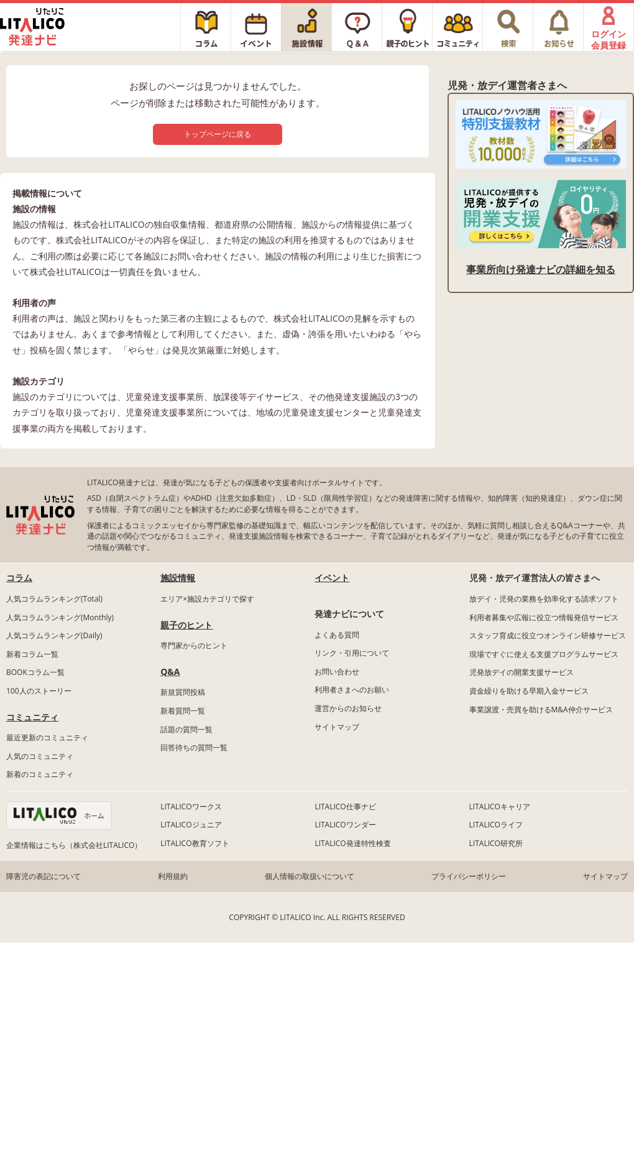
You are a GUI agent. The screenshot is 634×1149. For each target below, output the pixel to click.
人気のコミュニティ (39, 756)
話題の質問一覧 (186, 729)
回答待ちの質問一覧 (193, 747)
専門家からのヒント (193, 645)
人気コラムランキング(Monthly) (60, 617)
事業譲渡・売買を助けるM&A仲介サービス (541, 709)
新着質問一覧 (182, 710)
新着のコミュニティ (39, 774)
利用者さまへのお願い (352, 689)
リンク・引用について (352, 653)
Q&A (170, 671)
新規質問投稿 (182, 692)
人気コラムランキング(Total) (54, 598)
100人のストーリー (38, 691)
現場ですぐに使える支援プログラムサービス (543, 654)
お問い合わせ (337, 671)
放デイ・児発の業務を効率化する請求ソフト (543, 598)
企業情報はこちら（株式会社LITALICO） (74, 845)
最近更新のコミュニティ (47, 737)
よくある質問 (337, 635)
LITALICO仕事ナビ (345, 806)
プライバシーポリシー (468, 876)
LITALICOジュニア (190, 824)
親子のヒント (186, 625)
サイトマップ (337, 727)
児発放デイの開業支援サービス (521, 672)
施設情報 (177, 578)
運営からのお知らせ (348, 708)
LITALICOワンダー (345, 824)
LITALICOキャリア (499, 806)
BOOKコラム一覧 (35, 672)
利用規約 (173, 876)
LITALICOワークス (190, 806)
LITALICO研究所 (496, 843)
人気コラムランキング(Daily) (54, 635)
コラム (19, 578)
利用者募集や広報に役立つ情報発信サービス (543, 617)
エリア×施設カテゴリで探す (207, 598)
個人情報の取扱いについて (309, 876)
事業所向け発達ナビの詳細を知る (540, 269)
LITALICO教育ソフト (194, 843)
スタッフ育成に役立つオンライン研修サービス (547, 635)
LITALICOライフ (496, 824)
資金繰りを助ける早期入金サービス (529, 691)
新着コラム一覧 (32, 654)
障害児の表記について (43, 876)
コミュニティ (32, 717)
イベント (332, 578)
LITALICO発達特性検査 (352, 843)
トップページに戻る (217, 134)
